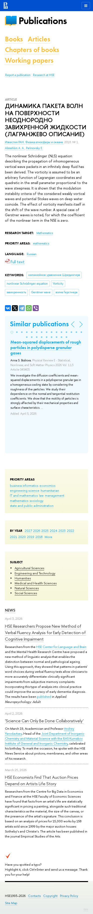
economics (47, 485)
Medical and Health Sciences (36, 583)
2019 (30, 537)
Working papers (29, 60)
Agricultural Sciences (29, 568)
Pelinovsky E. (34, 148)
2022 (70, 530)
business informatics (24, 485)
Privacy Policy (69, 896)
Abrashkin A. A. (15, 148)
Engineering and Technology (35, 573)
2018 (39, 537)
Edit (86, 909)
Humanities (23, 578)
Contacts (34, 896)
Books (14, 39)
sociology (36, 500)
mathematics (19, 500)
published (44, 696)
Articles (39, 39)
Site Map (11, 903)
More (48, 537)
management (54, 495)
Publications (43, 20)
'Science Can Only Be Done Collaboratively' (44, 721)
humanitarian (50, 490)
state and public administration (32, 505)
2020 (22, 537)
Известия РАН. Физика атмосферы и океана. (34, 142)
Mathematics (44, 233)
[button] (11, 332)
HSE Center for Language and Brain (61, 647)
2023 (62, 530)
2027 (28, 530)
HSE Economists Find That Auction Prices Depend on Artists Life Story (41, 780)
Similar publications (39, 324)
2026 (36, 530)
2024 (53, 530)
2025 (45, 530)
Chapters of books (32, 49)
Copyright (50, 896)
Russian (31, 254)
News (10, 610)
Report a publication (18, 75)
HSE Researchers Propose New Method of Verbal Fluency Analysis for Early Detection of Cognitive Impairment (45, 632)
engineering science (24, 490)
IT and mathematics (24, 495)
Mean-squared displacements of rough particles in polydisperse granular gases (45, 347)
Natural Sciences (27, 588)
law (41, 495)
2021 (13, 537)
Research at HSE (44, 75)
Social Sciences (26, 593)
